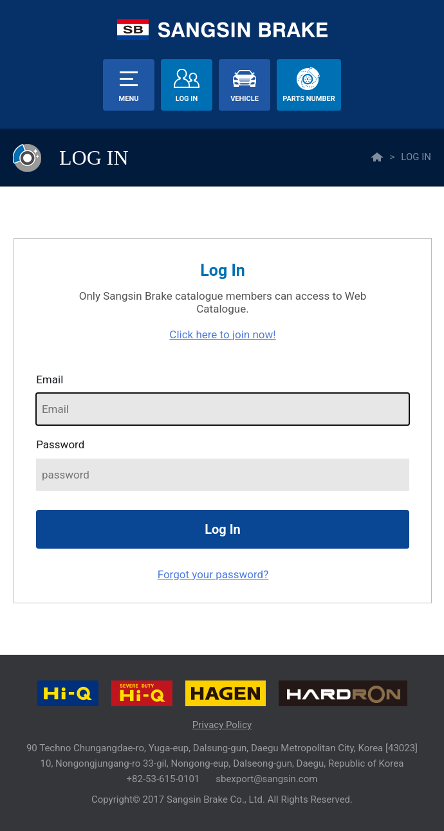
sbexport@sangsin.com (266, 779)
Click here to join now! (222, 334)
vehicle (244, 99)
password (60, 444)
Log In (187, 99)
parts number (308, 99)
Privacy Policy (222, 725)
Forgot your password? (213, 574)
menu (129, 99)
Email (49, 379)
